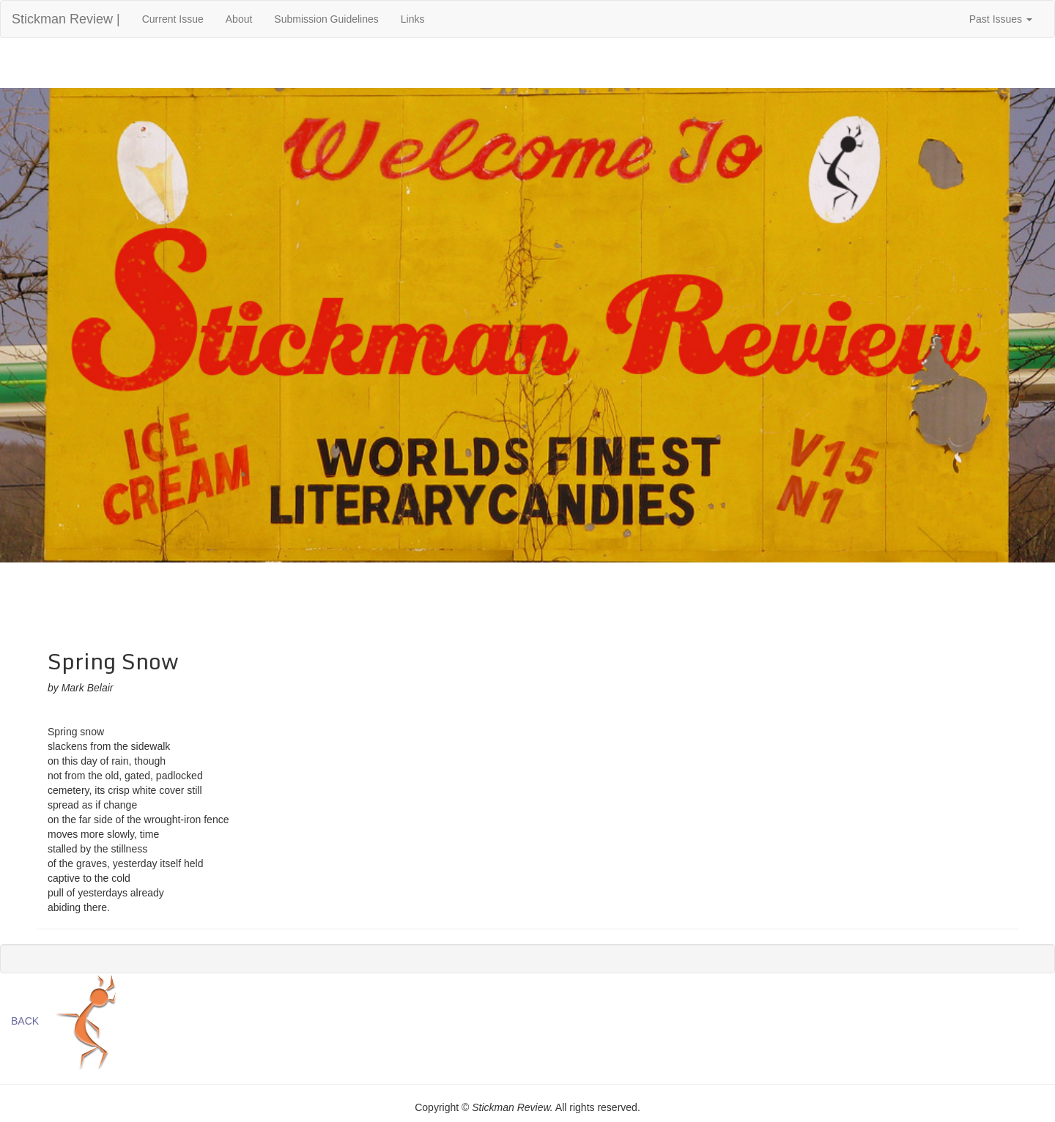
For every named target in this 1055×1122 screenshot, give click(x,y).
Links (413, 19)
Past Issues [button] (1000, 19)
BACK (25, 1021)
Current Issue (178, 18)
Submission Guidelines (326, 19)
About (239, 19)
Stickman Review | (66, 19)
